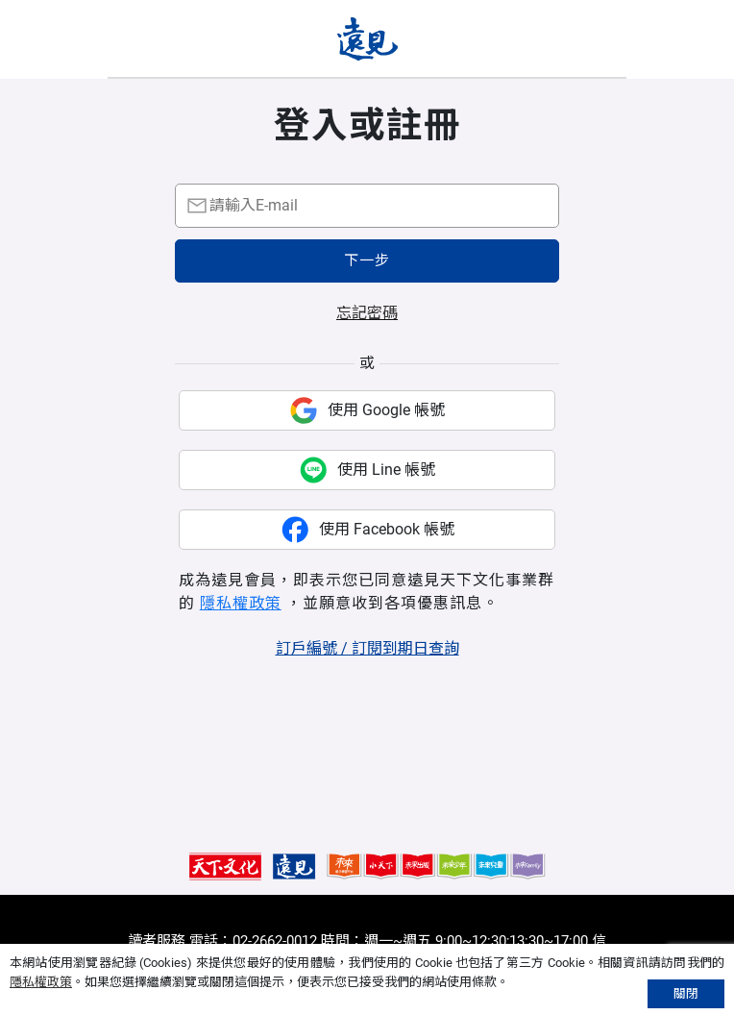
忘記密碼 (367, 313)
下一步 (367, 260)
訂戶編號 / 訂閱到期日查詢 (367, 648)
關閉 (685, 993)
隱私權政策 (240, 603)
